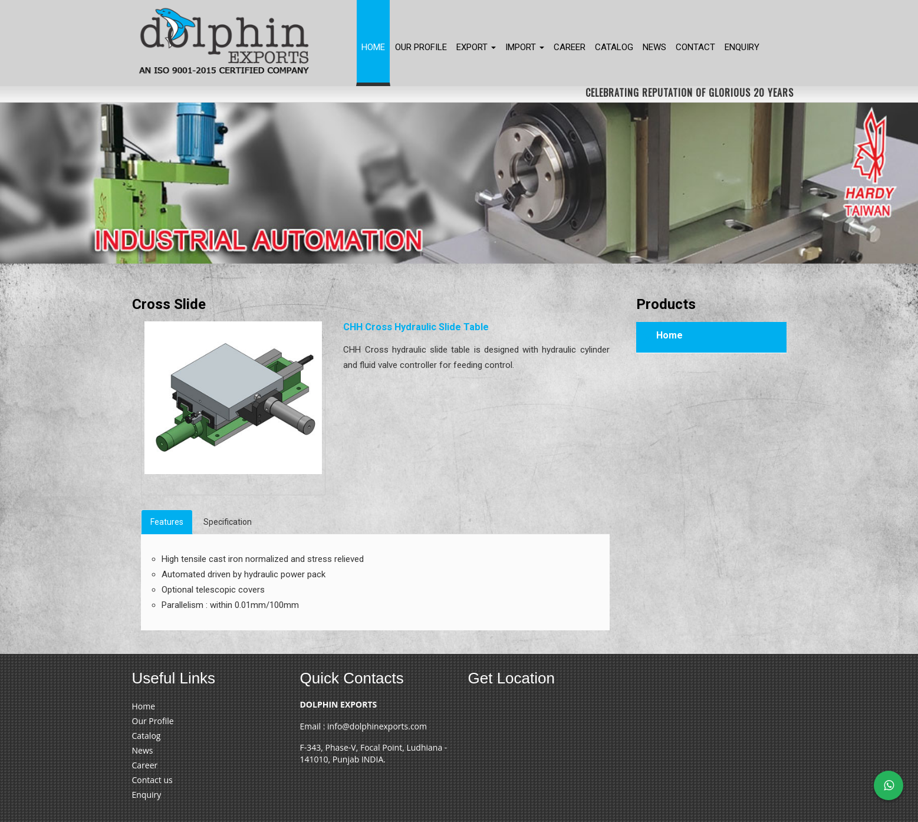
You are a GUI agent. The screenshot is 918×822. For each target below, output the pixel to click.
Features (166, 522)
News (654, 47)
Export (476, 47)
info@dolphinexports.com (377, 726)
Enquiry (742, 47)
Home (373, 47)
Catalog (614, 47)
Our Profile (421, 47)
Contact (695, 47)
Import (524, 47)
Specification (227, 522)
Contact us (152, 779)
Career (569, 47)
